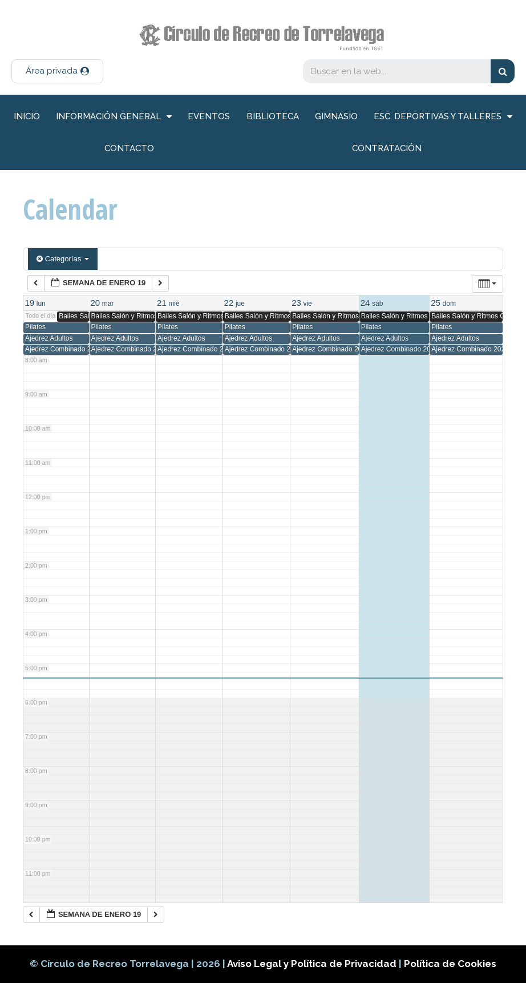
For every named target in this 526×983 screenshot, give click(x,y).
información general (114, 116)
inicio (27, 116)
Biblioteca (272, 116)
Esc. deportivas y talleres (443, 116)
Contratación (387, 148)
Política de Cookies (450, 963)
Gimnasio (336, 116)
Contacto (129, 148)
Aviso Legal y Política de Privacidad (313, 963)
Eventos (209, 116)
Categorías (63, 258)
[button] (57, 71)
